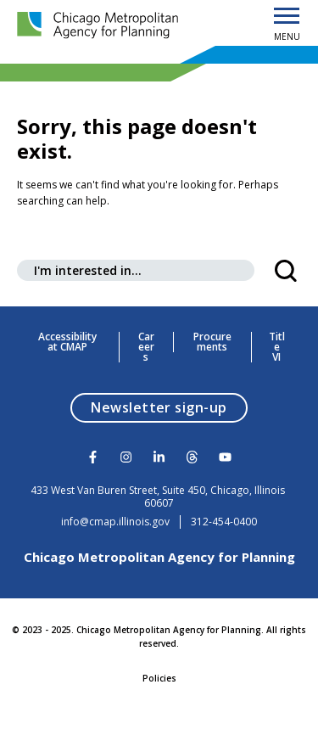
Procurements (212, 342)
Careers (146, 347)
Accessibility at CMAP (67, 342)
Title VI (277, 347)
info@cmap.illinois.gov (115, 522)
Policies (159, 678)
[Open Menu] (286, 17)
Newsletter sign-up (169, 407)
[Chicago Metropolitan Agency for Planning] (102, 26)
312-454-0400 (224, 522)
